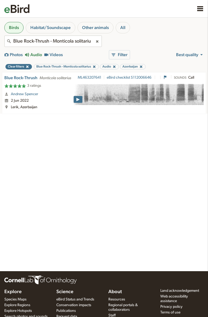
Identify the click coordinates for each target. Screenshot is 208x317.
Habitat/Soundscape (50, 27)
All (122, 27)
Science (64, 291)
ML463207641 (89, 77)
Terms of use (170, 312)
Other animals (95, 27)
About (115, 291)
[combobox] (53, 41)
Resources (116, 299)
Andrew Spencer (24, 94)
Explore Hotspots (18, 311)
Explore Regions (17, 305)
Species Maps (15, 299)
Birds (14, 27)
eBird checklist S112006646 (129, 77)
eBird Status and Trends (75, 299)
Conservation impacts (73, 305)
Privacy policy (171, 307)
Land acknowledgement (179, 291)
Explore (13, 291)
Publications (66, 311)
